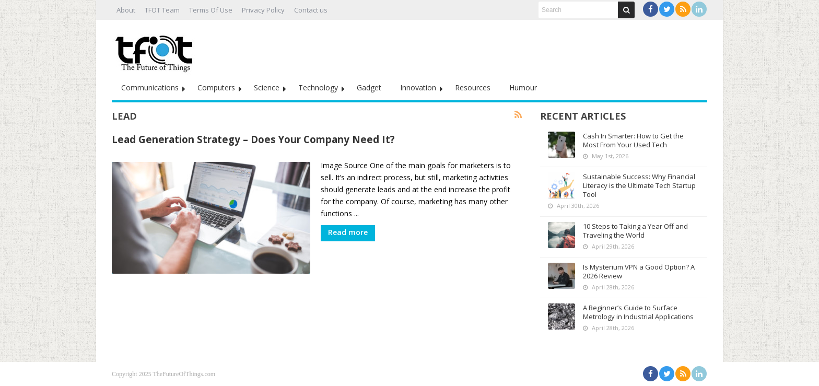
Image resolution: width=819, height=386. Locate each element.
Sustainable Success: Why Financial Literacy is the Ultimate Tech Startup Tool (639, 185)
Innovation (418, 87)
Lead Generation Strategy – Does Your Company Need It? (253, 139)
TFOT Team (162, 10)
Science (266, 87)
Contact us (310, 10)
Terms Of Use (210, 10)
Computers (216, 87)
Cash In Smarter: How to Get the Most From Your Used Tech (633, 140)
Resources (472, 87)
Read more (348, 232)
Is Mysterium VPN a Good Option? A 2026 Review (639, 271)
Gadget (369, 87)
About (125, 10)
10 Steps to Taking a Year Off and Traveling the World (635, 230)
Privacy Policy (263, 10)
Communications (150, 87)
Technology (318, 87)
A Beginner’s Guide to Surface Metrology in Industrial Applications (638, 312)
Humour (523, 87)
